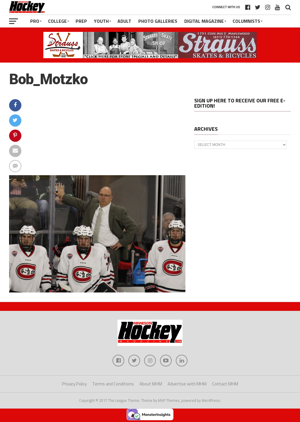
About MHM (150, 383)
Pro (34, 21)
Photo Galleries (157, 21)
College (57, 21)
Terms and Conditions (113, 383)
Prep (81, 21)
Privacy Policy (74, 383)
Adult (124, 21)
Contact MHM (225, 383)
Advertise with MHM (187, 383)
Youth (101, 21)
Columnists (246, 21)
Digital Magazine (204, 21)
